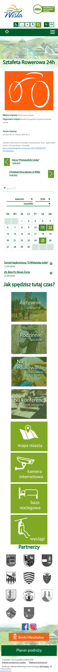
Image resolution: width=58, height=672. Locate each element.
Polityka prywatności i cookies (14, 663)
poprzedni (3, 671)
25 (42, 240)
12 (50, 227)
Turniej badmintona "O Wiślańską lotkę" (26, 262)
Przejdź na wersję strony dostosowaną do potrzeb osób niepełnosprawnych (16, 24)
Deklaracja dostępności (38, 663)
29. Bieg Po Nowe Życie (17, 272)
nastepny (8, 671)
